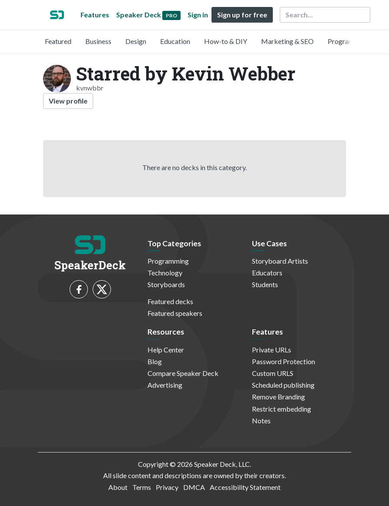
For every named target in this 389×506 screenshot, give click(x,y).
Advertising (165, 385)
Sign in (198, 14)
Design (135, 41)
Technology (165, 272)
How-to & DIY (225, 41)
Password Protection (283, 361)
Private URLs (271, 349)
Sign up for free (242, 14)
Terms (141, 487)
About (117, 487)
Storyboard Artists (280, 261)
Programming (348, 41)
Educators (267, 272)
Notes (261, 420)
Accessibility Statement (245, 487)
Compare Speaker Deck (183, 373)
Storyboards (166, 284)
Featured (58, 41)
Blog (155, 361)
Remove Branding (278, 396)
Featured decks (170, 301)
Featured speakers (175, 313)
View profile (68, 101)
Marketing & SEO (287, 41)
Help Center (166, 349)
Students (265, 284)
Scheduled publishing (283, 385)
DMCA (194, 487)
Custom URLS (272, 373)
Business (98, 41)
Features (94, 14)
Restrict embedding (281, 409)
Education (175, 41)
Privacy (167, 487)
